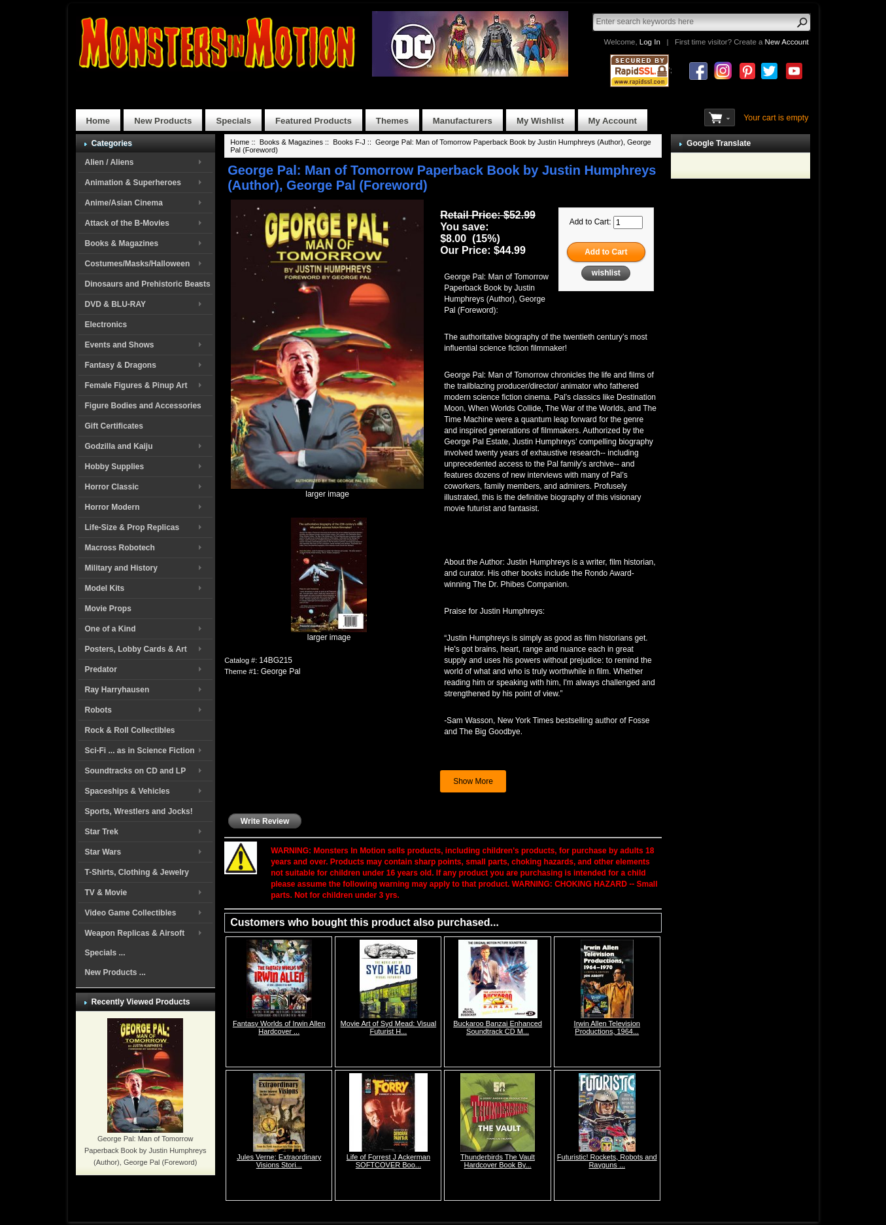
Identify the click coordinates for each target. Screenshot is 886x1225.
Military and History (121, 568)
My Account (612, 121)
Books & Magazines (122, 243)
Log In (649, 42)
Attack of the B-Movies (127, 223)
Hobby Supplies (115, 466)
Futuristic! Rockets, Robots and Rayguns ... (607, 1161)
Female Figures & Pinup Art (136, 385)
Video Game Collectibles (131, 912)
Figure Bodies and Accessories (143, 405)
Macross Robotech (120, 547)
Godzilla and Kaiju (119, 446)
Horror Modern (112, 507)
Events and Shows (119, 344)
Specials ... (105, 952)
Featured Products (313, 121)
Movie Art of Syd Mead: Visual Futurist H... (389, 1027)
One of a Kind (110, 628)
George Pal (281, 671)
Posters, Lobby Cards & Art (136, 649)
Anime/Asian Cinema (124, 202)
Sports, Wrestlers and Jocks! (139, 811)
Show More (473, 781)
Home (98, 121)
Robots (98, 710)
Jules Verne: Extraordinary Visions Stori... (279, 1161)
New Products (163, 121)
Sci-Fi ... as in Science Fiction (140, 750)
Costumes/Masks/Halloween (137, 263)
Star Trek (101, 831)
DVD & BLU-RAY (115, 304)
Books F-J (349, 142)
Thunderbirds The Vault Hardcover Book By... (497, 1161)
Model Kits (105, 588)
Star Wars (103, 852)
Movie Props (108, 608)
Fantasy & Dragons (120, 365)
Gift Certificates (114, 426)
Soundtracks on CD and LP (135, 770)
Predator (101, 669)
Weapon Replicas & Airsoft (135, 933)
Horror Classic (112, 486)
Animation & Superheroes (133, 182)
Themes (392, 121)
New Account (787, 42)
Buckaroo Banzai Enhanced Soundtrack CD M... (497, 1027)
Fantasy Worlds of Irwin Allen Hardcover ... (279, 1027)
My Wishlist (540, 121)
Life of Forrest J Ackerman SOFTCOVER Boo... (388, 1161)
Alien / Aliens (109, 162)
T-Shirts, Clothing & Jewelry (137, 872)
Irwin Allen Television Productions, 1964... (607, 1027)
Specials (233, 121)
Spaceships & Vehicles (127, 791)
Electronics (106, 324)
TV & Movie (106, 892)
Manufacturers (462, 121)
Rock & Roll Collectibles (130, 730)
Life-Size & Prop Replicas (132, 527)
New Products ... (115, 972)
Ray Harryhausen (117, 689)
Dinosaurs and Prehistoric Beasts (148, 284)
